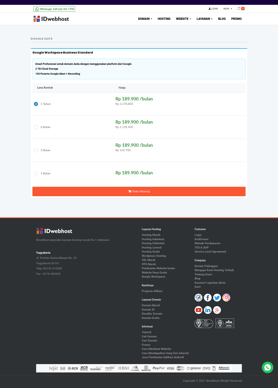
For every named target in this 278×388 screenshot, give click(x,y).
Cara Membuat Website (156, 349)
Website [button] (183, 19)
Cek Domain (149, 336)
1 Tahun (42, 104)
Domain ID (148, 309)
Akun (227, 8)
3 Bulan (42, 150)
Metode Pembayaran (207, 243)
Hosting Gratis (151, 251)
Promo (236, 19)
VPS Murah (149, 264)
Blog (222, 19)
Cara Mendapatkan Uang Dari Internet (165, 353)
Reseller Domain (152, 313)
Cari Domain (149, 340)
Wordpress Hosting (154, 256)
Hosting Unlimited (153, 243)
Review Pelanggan (206, 266)
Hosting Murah (151, 235)
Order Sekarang (139, 191)
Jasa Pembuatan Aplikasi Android (163, 357)
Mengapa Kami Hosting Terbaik (214, 270)
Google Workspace (153, 276)
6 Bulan (42, 127)
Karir (198, 286)
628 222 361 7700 (54, 9)
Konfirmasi (201, 239)
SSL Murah (148, 260)
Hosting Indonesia (153, 239)
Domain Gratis (151, 318)
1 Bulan (42, 173)
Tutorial (146, 332)
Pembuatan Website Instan (158, 268)
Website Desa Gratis (154, 272)
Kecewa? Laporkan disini (210, 282)
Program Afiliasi (152, 291)
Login (213, 8)
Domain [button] (145, 19)
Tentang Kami (203, 274)
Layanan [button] (205, 19)
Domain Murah (151, 305)
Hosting (164, 19)
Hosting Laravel (152, 247)
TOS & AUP (202, 247)
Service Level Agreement (210, 251)
